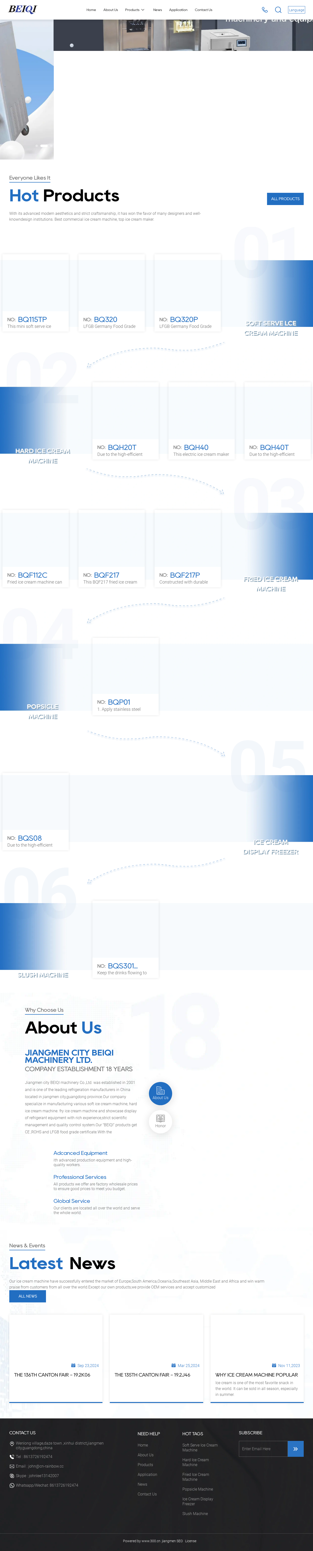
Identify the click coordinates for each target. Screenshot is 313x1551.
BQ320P (184, 319)
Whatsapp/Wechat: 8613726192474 (47, 1485)
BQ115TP (32, 319)
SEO (180, 1541)
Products (145, 1464)
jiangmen (169, 1541)
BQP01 (119, 702)
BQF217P (185, 575)
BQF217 (106, 575)
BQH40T (274, 447)
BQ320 (105, 319)
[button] (39, 146)
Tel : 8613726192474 (34, 1456)
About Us (146, 1455)
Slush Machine (195, 1513)
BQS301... (123, 966)
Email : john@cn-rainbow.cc (40, 1466)
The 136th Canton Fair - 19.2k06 (52, 1375)
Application (147, 1474)
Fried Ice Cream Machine (195, 1477)
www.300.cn (151, 1541)
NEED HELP (149, 1434)
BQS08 (30, 838)
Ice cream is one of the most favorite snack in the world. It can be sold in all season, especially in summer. (256, 1388)
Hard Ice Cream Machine (195, 1462)
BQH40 (196, 447)
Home (143, 1445)
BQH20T (122, 447)
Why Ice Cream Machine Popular (256, 1375)
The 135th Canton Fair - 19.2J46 (152, 1375)
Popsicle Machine (197, 1489)
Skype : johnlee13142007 (37, 1475)
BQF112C (32, 575)
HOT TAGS (192, 1434)
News (142, 1484)
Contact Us (147, 1494)
